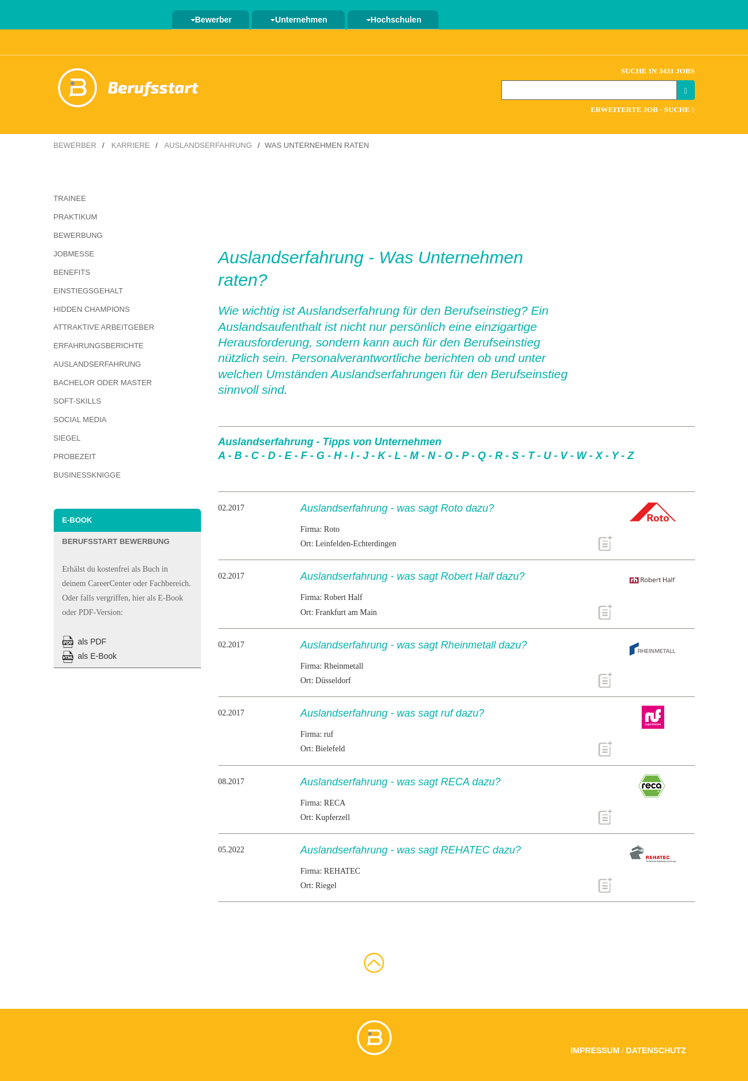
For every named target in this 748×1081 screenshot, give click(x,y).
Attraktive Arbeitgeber (104, 327)
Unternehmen (298, 19)
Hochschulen (394, 19)
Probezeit (75, 456)
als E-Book (89, 656)
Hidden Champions (92, 309)
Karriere (130, 145)
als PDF (84, 641)
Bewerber (211, 19)
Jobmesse (74, 253)
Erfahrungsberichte (99, 345)
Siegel (67, 438)
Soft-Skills (77, 401)
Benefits (72, 272)
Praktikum (76, 217)
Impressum (595, 1050)
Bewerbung (78, 235)
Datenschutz (656, 1050)
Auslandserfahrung (208, 145)
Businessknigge (87, 475)
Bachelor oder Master (103, 382)
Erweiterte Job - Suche (642, 109)
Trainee (70, 198)
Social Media (80, 419)
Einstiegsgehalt (88, 290)
